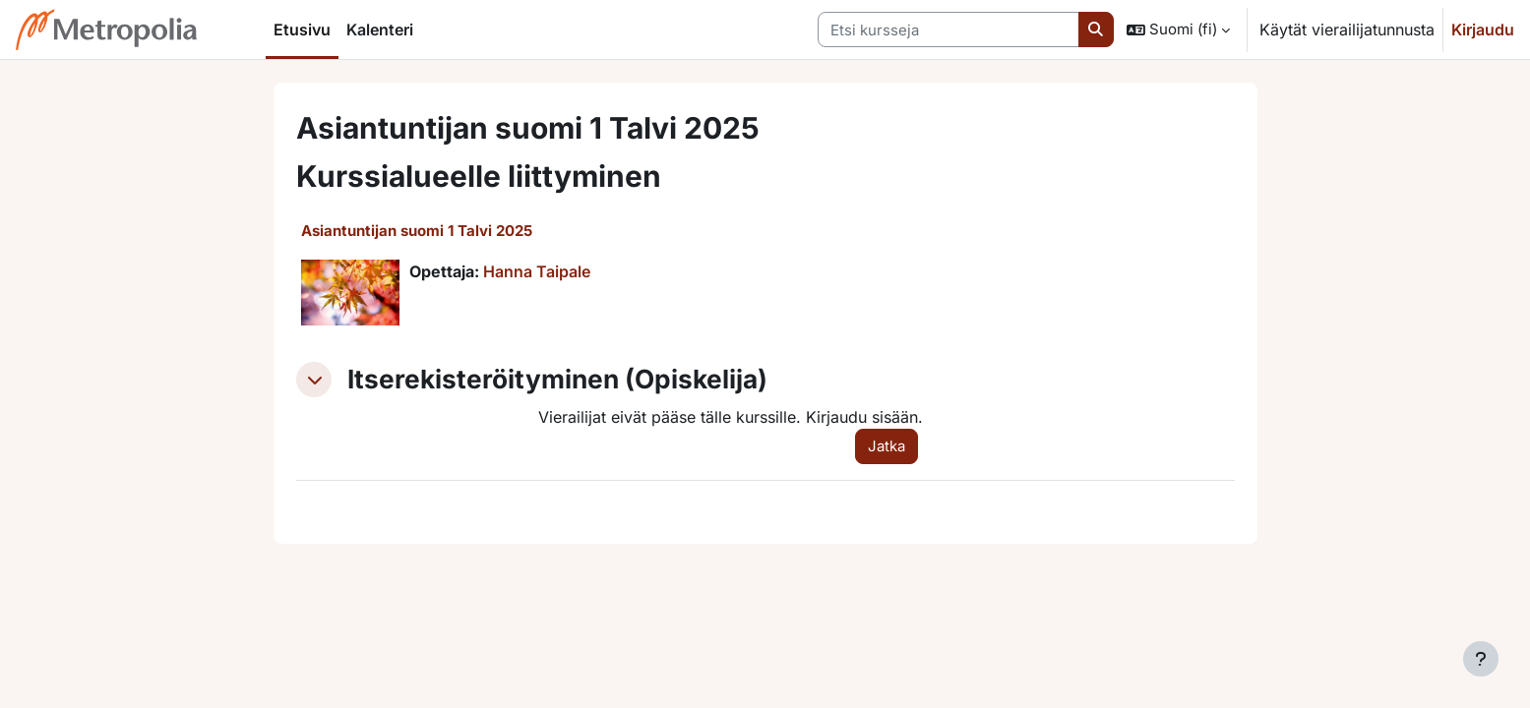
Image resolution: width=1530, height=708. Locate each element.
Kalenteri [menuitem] (379, 29)
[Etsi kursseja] (948, 30)
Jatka (886, 446)
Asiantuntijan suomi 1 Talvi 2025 (416, 230)
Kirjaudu (1482, 29)
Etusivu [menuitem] (302, 29)
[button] (1178, 29)
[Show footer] (1481, 659)
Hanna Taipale (536, 271)
